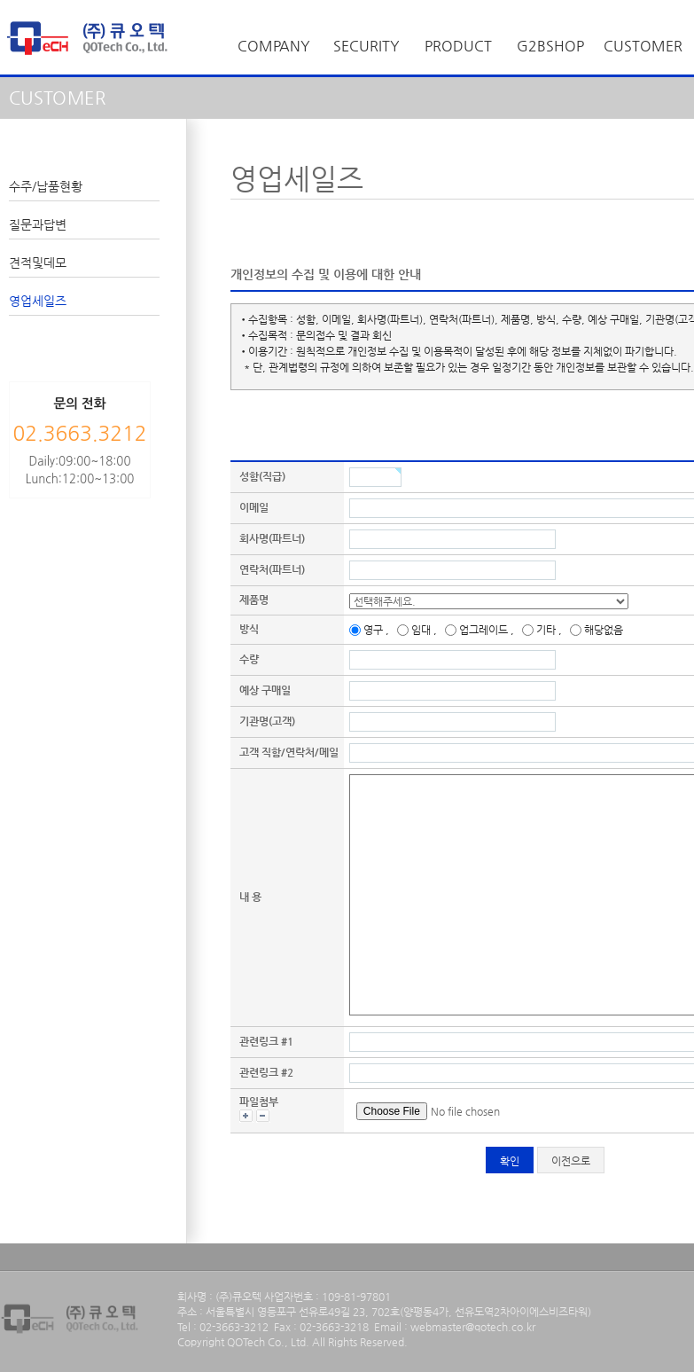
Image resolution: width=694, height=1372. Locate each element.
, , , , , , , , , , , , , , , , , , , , (488, 601)
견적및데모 (37, 262)
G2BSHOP (550, 45)
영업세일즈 (37, 301)
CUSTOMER (643, 45)
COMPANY (274, 45)
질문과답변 (37, 224)
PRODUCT (458, 45)
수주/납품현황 (45, 186)
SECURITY (366, 45)
